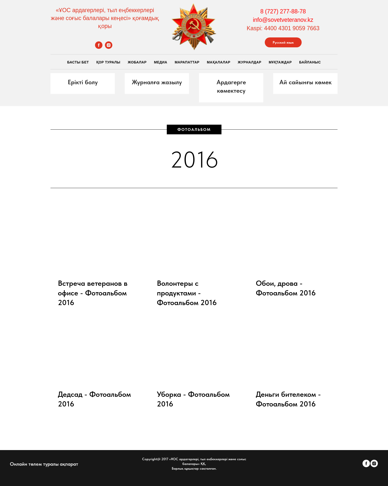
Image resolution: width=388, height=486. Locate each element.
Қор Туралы (108, 62)
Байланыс (310, 62)
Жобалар (137, 62)
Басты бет (78, 62)
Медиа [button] (160, 62)
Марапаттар (187, 62)
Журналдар (249, 62)
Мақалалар (218, 62)
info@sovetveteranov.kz (283, 20)
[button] (83, 82)
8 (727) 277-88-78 (283, 11)
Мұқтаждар (280, 62)
